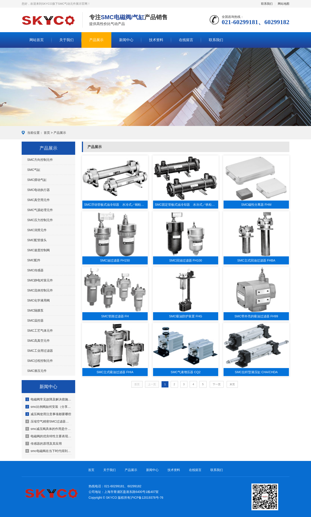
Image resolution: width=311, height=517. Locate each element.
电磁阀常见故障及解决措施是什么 (48, 399)
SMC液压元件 (37, 371)
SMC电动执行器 (38, 190)
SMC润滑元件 (37, 230)
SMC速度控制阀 (38, 250)
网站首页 (36, 40)
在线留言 (186, 40)
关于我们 (66, 40)
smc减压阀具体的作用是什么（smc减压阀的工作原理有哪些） (48, 429)
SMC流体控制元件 (40, 290)
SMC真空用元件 (38, 200)
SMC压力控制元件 (40, 220)
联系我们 (267, 3)
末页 (232, 384)
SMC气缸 (33, 170)
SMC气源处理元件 (40, 210)
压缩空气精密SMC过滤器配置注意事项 (48, 421)
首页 (47, 132)
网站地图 (283, 3)
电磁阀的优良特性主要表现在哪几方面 (48, 436)
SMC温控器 (35, 320)
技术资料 (156, 40)
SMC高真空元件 (38, 340)
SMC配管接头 (37, 240)
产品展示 (96, 40)
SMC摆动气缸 (37, 180)
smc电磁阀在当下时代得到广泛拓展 (48, 451)
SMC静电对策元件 (40, 280)
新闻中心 (126, 40)
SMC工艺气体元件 (40, 330)
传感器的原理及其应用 (43, 443)
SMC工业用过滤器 (40, 350)
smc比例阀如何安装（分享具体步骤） (48, 406)
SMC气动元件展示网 (49, 20)
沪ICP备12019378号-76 (146, 497)
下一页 (217, 384)
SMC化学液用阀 (38, 300)
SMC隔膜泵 (35, 310)
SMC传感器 (35, 270)
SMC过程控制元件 (40, 360)
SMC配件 (33, 260)
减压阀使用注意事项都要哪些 (48, 414)
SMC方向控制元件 (40, 159)
